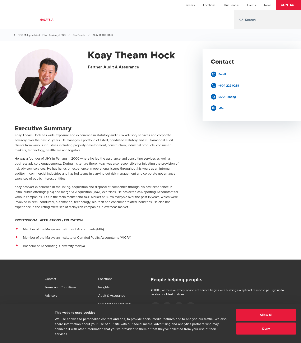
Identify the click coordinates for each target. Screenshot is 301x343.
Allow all (266, 279)
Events (251, 5)
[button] (288, 5)
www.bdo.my (136, 308)
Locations (209, 5)
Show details (219, 335)
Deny (266, 293)
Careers (190, 5)
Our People (231, 5)
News (268, 5)
